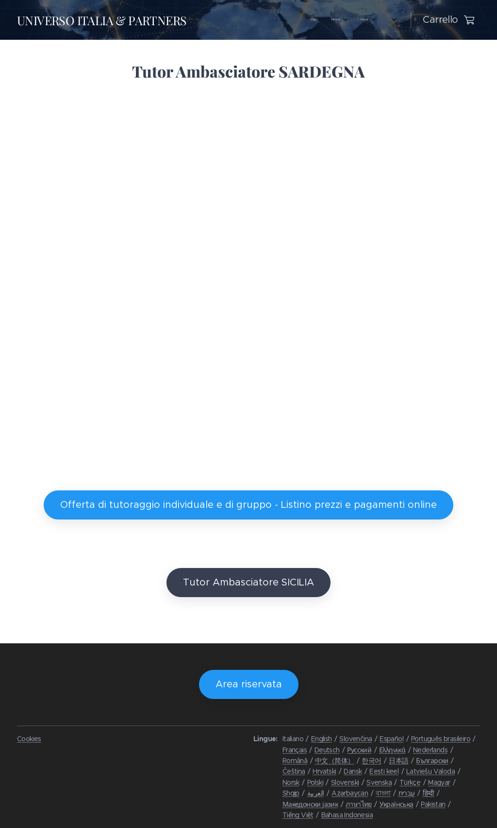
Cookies (29, 738)
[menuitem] (206, 20)
